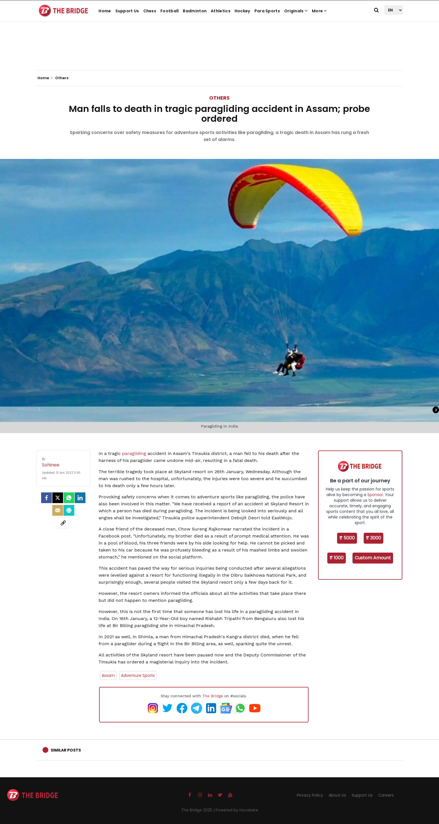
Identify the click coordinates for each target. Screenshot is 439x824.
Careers (386, 795)
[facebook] (46, 497)
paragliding (135, 453)
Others (219, 97)
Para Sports (267, 11)
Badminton (195, 11)
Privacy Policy (310, 795)
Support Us (127, 11)
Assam (108, 675)
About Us (337, 795)
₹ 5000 (347, 538)
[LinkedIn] (80, 497)
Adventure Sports (138, 675)
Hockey (242, 11)
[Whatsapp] (68, 497)
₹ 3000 (373, 538)
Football (169, 11)
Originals (296, 11)
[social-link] (63, 523)
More (319, 11)
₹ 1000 (337, 558)
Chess (150, 11)
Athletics (220, 11)
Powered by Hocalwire (237, 810)
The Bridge (212, 696)
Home (105, 11)
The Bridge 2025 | (198, 810)
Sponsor (375, 494)
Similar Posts (66, 750)
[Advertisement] (219, 53)
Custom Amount (373, 558)
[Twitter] (57, 497)
